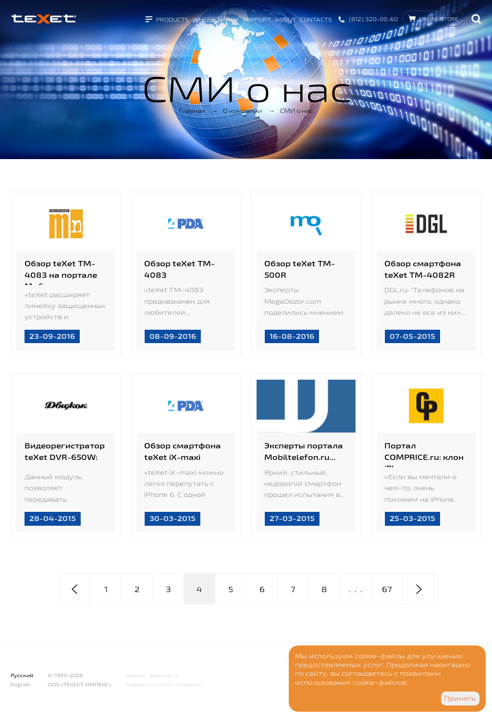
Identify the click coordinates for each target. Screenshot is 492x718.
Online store (438, 19)
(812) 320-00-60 (373, 19)
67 (387, 589)
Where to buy (216, 19)
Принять (460, 698)
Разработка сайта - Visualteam (164, 684)
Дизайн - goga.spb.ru (151, 675)
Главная (192, 110)
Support (257, 19)
